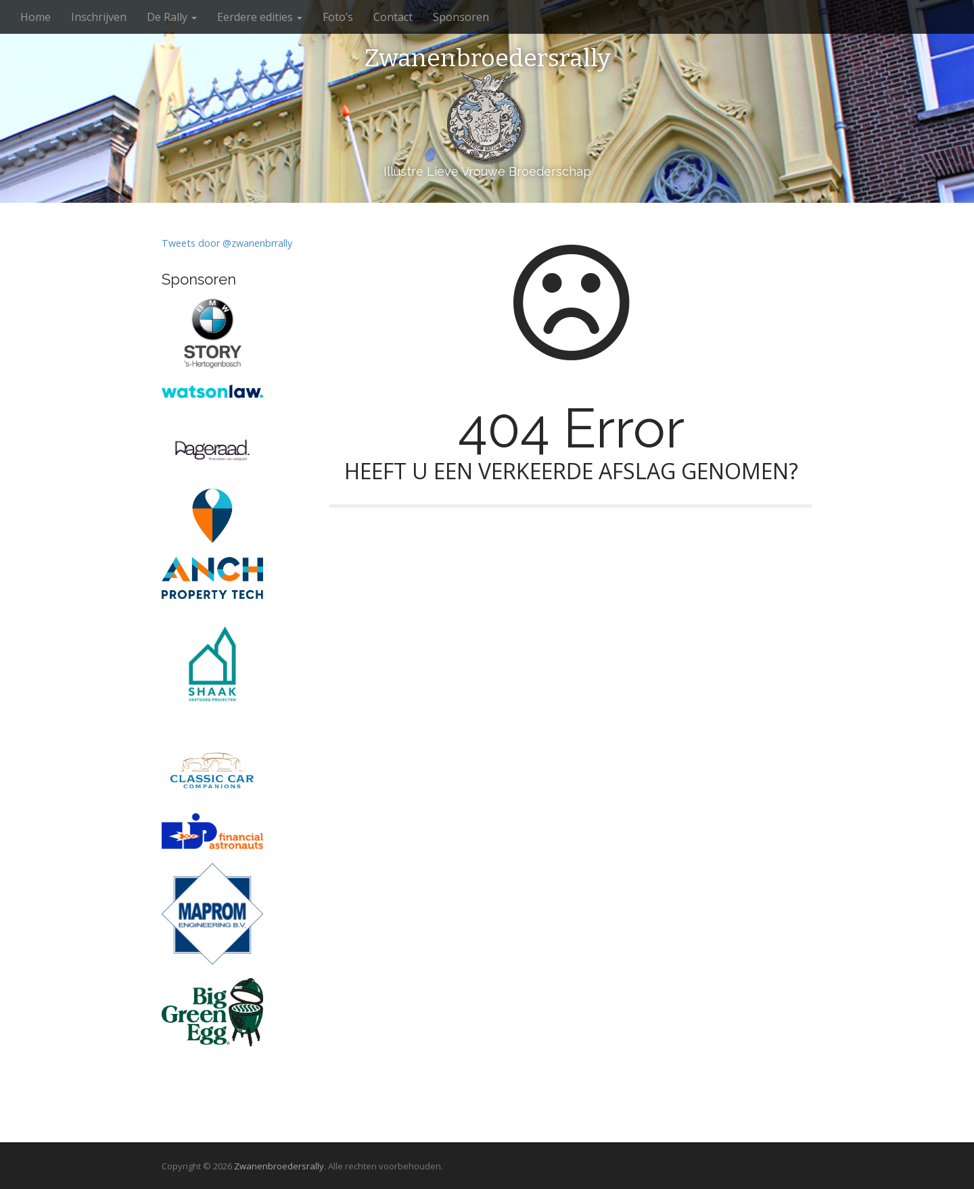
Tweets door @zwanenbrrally (227, 243)
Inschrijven (98, 16)
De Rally (172, 16)
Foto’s (338, 16)
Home (35, 16)
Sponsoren (461, 16)
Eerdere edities (259, 16)
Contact (393, 16)
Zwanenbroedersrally (487, 58)
